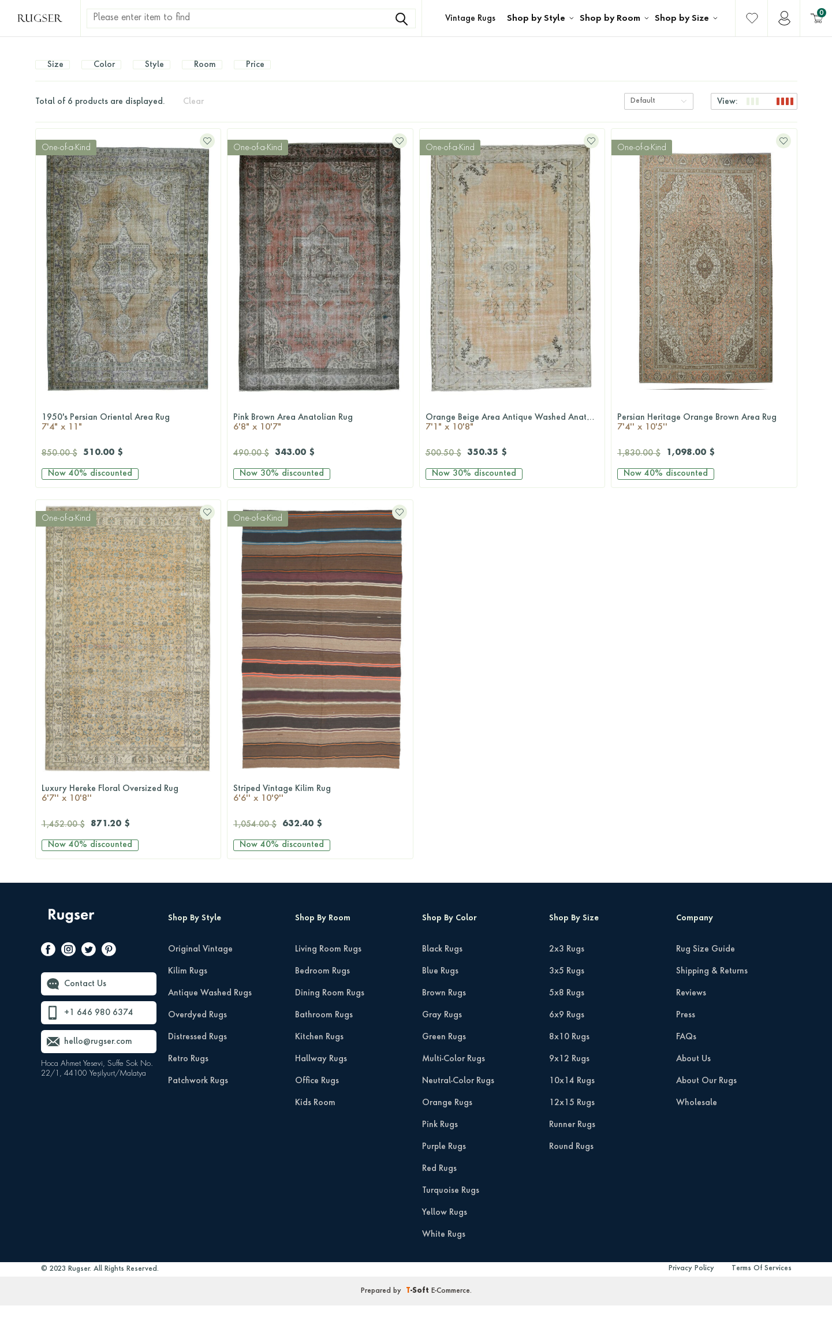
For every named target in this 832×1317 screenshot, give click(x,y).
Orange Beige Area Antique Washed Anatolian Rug (515, 435)
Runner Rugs (572, 1136)
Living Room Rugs (328, 961)
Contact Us (85, 995)
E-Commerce (450, 1302)
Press (685, 1027)
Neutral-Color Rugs (458, 1092)
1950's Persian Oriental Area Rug (128, 435)
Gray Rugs (442, 1027)
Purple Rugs (444, 1158)
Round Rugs (571, 1158)
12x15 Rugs (572, 1114)
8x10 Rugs (569, 1048)
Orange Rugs (447, 1114)
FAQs (686, 1048)
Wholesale (696, 1114)
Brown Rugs (444, 1005)
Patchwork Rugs (198, 1092)
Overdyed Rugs (197, 1027)
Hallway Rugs (321, 1070)
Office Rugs (317, 1092)
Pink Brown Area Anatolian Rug (320, 435)
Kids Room (315, 1114)
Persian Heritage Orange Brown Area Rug (704, 435)
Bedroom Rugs (322, 983)
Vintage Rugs (470, 18)
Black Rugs (442, 961)
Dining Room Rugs (329, 1005)
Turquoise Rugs (450, 1202)
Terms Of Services (762, 1280)
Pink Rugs (440, 1136)
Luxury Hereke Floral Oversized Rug (128, 806)
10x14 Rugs (572, 1092)
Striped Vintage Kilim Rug (320, 806)
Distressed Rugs (197, 1048)
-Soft (418, 1302)
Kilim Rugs (187, 983)
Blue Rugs (440, 983)
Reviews (691, 1005)
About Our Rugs (706, 1092)
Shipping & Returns (712, 983)
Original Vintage (200, 961)
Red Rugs (439, 1180)
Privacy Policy (691, 1280)
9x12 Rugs (569, 1070)
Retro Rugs (188, 1070)
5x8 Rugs (566, 1005)
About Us (693, 1070)
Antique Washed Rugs (210, 1005)
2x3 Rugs (566, 961)
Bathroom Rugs (324, 1027)
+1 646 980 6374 (98, 1024)
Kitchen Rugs (319, 1048)
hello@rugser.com (98, 1053)
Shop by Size (682, 18)
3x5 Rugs (566, 983)
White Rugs (443, 1246)
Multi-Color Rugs (453, 1070)
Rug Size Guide (705, 961)
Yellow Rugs (444, 1224)
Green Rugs (444, 1048)
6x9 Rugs (566, 1027)
